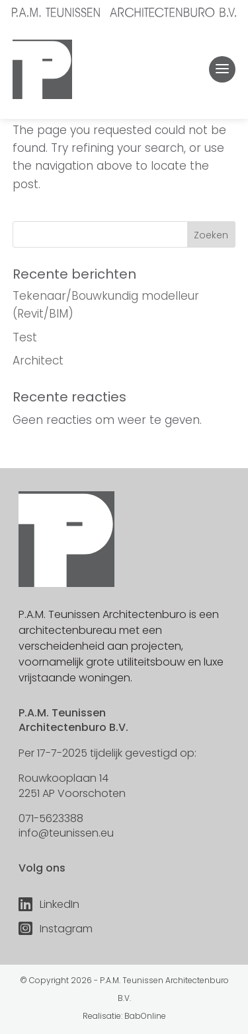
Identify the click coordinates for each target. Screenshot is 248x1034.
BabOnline (145, 1015)
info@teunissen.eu (66, 833)
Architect (38, 360)
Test (25, 337)
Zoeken (211, 235)
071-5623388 (51, 818)
